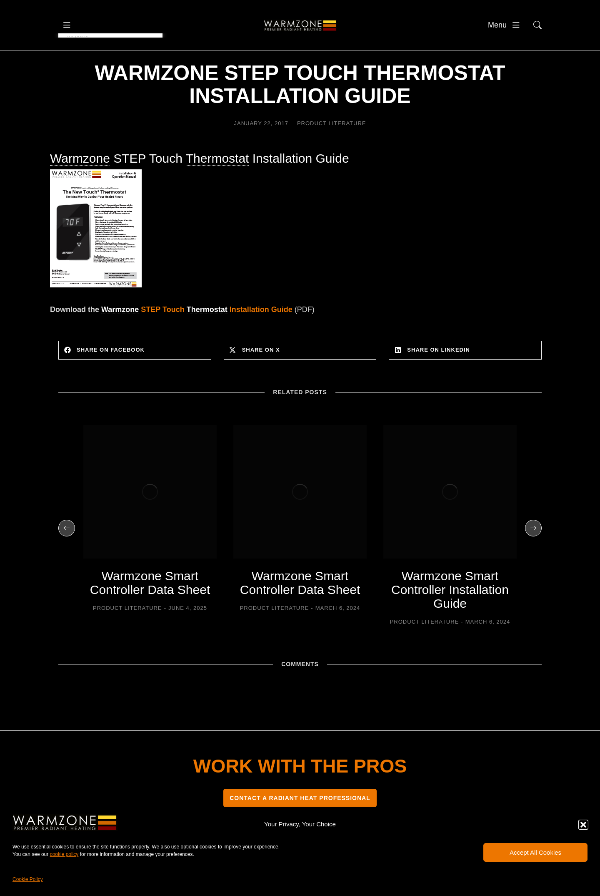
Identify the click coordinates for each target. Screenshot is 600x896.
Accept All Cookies (535, 852)
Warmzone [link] (80, 181)
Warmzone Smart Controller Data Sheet (150, 605)
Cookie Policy (27, 879)
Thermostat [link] (217, 181)
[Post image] (150, 514)
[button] (583, 824)
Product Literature (331, 145)
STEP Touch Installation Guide (196, 331)
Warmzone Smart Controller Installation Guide (450, 611)
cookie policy (64, 854)
